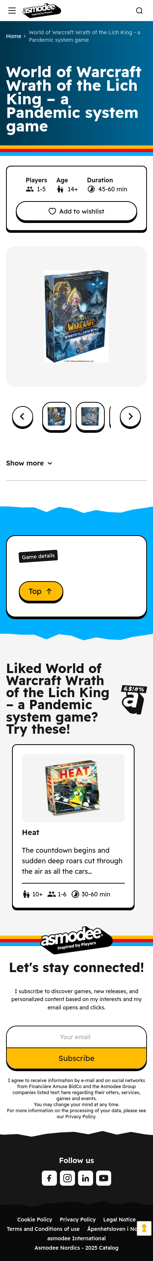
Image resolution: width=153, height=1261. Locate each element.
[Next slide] (130, 416)
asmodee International (76, 1238)
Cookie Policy (34, 1219)
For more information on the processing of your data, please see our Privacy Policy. (76, 1113)
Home (13, 36)
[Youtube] (103, 1178)
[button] (56, 416)
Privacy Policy (78, 1219)
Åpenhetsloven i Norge (116, 1229)
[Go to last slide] (22, 416)
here (66, 1092)
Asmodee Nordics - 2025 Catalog (77, 1247)
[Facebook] (49, 1178)
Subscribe (76, 1058)
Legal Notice (119, 1219)
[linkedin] (85, 1178)
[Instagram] (67, 1178)
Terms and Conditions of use (43, 1229)
